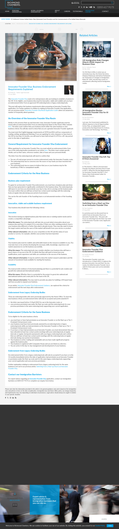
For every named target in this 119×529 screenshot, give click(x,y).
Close (110, 525)
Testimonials (37, 519)
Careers (35, 516)
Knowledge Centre (22, 23)
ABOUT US (57, 15)
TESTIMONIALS (78, 15)
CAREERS (67, 15)
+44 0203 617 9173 (69, 517)
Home (13, 23)
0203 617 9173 (105, 9)
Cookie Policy (100, 526)
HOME (7, 15)
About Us (36, 512)
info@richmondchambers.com (72, 519)
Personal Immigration (40, 505)
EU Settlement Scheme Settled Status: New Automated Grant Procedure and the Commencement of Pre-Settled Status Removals (48, 19)
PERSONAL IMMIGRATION (16, 15)
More (74, 483)
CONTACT (105, 15)
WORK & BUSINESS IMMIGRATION (37, 15)
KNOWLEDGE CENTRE (89, 15)
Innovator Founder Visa (37, 379)
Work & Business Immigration (43, 509)
